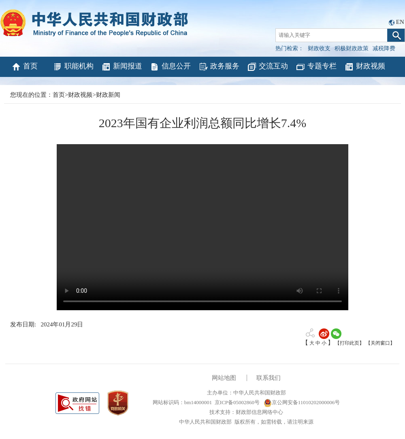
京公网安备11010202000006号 (302, 402)
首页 (24, 67)
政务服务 (218, 67)
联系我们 (268, 378)
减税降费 (384, 48)
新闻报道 (121, 67)
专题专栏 (316, 67)
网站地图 (224, 378)
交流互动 (267, 67)
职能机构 (73, 67)
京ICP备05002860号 (237, 402)
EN (400, 22)
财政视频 (364, 67)
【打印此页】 (349, 343)
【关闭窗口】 (380, 343)
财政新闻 (108, 95)
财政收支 (319, 48)
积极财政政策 (352, 48)
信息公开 (170, 67)
